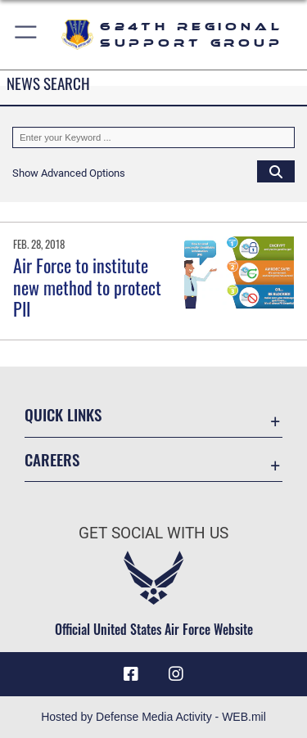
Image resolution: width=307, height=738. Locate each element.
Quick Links (63, 414)
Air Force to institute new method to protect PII (87, 287)
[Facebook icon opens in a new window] (131, 674)
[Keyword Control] (153, 137)
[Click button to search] (276, 171)
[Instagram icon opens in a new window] (176, 674)
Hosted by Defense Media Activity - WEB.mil (153, 716)
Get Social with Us (153, 533)
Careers (52, 459)
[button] (26, 35)
